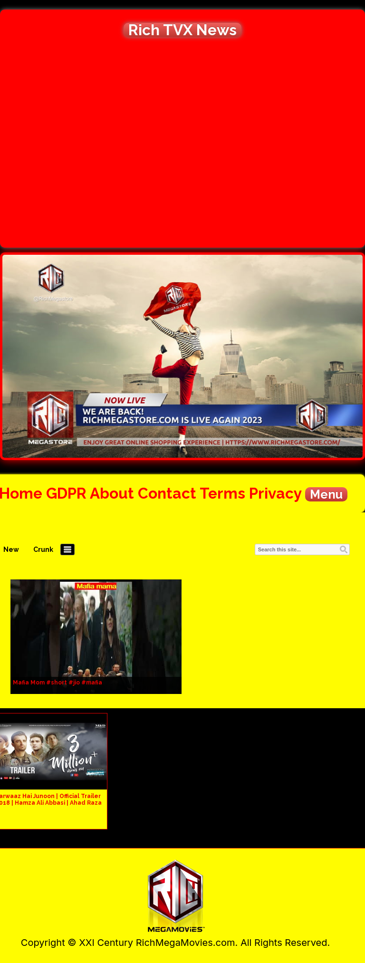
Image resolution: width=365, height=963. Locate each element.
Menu (326, 494)
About (112, 493)
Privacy (275, 493)
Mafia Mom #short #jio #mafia (57, 682)
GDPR (66, 493)
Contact (167, 493)
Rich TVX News (182, 30)
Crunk (43, 549)
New (11, 549)
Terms (222, 493)
